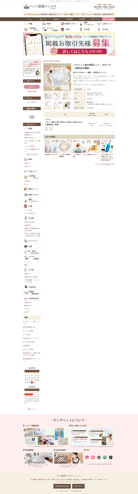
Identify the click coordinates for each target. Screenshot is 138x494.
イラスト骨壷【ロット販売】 (32, 142)
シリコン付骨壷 (29, 146)
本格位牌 (27, 225)
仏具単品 (27, 181)
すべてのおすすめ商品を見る (105, 164)
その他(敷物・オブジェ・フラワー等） (32, 281)
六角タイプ (28, 166)
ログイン (102, 125)
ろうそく (27, 262)
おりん (26, 184)
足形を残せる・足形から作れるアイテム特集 (31, 354)
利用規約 (84, 479)
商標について (32, 409)
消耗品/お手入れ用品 (31, 277)
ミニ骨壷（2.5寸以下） (31, 154)
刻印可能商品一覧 (28, 327)
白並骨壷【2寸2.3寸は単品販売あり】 (32, 133)
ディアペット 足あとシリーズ (31, 322)
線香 (25, 265)
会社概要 (34, 479)
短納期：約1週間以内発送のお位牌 (32, 229)
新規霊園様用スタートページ (31, 360)
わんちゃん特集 (28, 349)
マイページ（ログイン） (65, 481)
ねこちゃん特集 (28, 331)
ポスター (27, 309)
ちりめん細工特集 (28, 342)
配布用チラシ (28, 305)
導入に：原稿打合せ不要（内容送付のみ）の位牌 (32, 235)
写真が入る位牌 (29, 222)
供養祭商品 (26, 345)
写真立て (27, 274)
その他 (26, 312)
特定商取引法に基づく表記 (46, 479)
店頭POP (27, 302)
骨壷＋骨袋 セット (30, 138)
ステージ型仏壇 (29, 213)
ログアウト (77, 481)
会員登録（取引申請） (73, 479)
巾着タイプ (28, 163)
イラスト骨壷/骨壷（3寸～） (32, 150)
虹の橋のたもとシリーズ (31, 338)
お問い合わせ (60, 479)
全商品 (45, 61)
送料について (103, 479)
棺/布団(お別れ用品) (54, 61)
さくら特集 (26, 334)
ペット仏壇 (28, 210)
